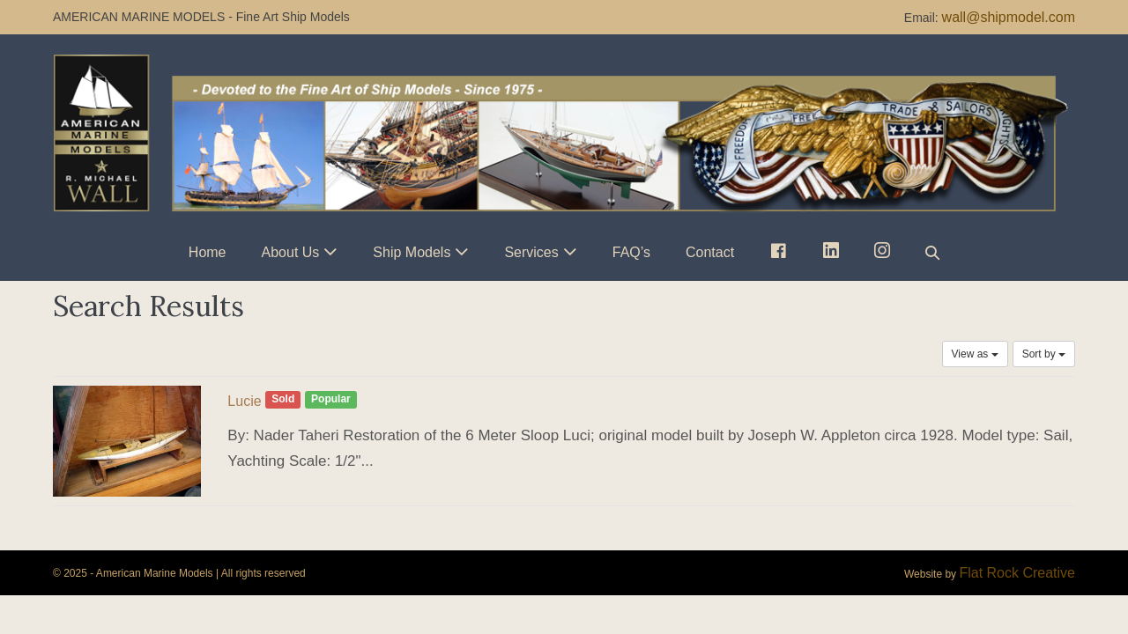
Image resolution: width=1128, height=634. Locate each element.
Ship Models (411, 252)
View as (975, 354)
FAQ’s (631, 252)
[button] (932, 252)
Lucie (244, 401)
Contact (710, 252)
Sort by (1043, 354)
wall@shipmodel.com (1008, 17)
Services (531, 252)
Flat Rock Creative (1017, 572)
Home (207, 252)
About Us (291, 252)
